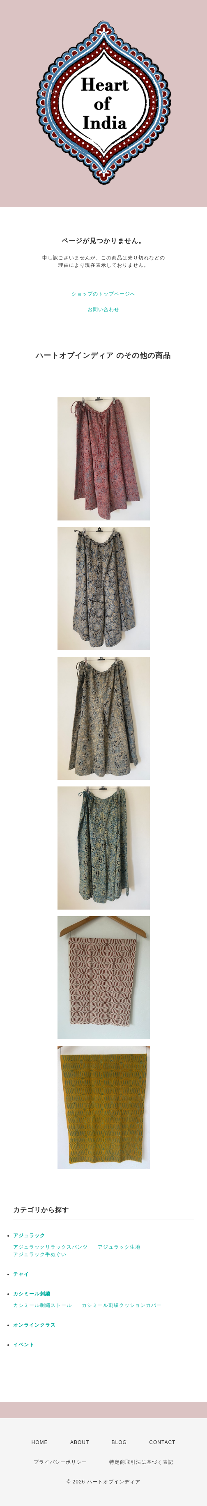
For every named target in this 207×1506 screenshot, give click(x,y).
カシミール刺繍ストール (42, 1305)
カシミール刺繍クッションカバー (122, 1305)
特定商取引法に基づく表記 (141, 1462)
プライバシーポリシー (60, 1462)
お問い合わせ (103, 309)
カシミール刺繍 (32, 1294)
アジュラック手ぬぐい (40, 1254)
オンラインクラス (34, 1325)
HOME (40, 1442)
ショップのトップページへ (103, 294)
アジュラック (29, 1235)
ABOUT (79, 1442)
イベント (23, 1345)
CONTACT (162, 1442)
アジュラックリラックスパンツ (50, 1247)
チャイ (21, 1274)
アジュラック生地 (119, 1247)
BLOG (119, 1442)
